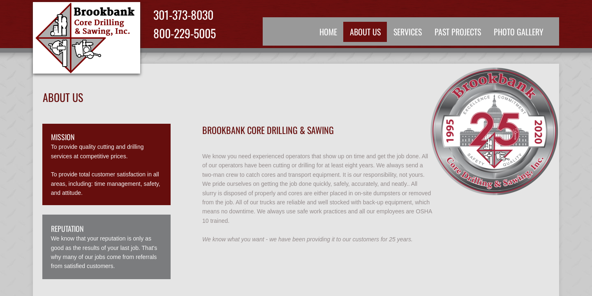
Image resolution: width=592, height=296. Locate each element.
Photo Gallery (518, 31)
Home (328, 31)
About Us (365, 31)
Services (407, 31)
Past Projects (458, 31)
